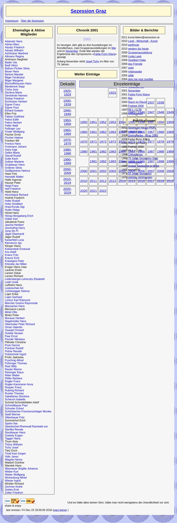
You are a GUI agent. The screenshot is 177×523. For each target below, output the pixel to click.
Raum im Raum (137, 102)
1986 (141, 151)
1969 (170, 132)
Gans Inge (10, 149)
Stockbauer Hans (14, 432)
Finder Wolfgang (13, 131)
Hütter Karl (10, 218)
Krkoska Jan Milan (15, 264)
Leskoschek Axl (13, 288)
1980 (83, 151)
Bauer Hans (11, 71)
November (134, 90)
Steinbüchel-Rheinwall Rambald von (25, 426)
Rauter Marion (12, 369)
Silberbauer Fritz (13, 417)
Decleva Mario (12, 92)
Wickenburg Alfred (15, 477)
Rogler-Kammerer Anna (18, 384)
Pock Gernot (11, 345)
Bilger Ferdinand (13, 77)
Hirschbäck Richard (15, 194)
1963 (112, 132)
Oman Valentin (12, 327)
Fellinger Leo (11, 128)
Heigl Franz (11, 185)
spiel (131, 67)
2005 (131, 171)
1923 (112, 92)
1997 (151, 161)
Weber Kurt (10, 471)
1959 (170, 122)
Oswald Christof (13, 330)
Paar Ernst (10, 336)
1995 (131, 161)
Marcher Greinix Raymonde (20, 303)
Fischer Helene (13, 137)
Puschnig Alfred (13, 360)
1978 (160, 141)
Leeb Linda (10, 282)
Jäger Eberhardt (13, 234)
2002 (103, 171)
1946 (141, 112)
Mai (130, 98)
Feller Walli (10, 125)
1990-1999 (67, 161)
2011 (93, 181)
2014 (122, 181)
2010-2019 (67, 181)
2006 (141, 171)
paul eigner (60, 510)
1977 (151, 141)
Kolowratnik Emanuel (16, 249)
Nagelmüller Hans (14, 321)
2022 (103, 191)
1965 (131, 132)
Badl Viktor (10, 65)
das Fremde (135, 64)
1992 (103, 161)
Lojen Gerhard (12, 297)
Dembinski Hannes (15, 95)
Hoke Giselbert (13, 203)
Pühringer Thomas (15, 363)
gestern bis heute (138, 48)
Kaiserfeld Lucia (13, 240)
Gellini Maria (11, 152)
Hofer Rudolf (11, 200)
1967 (151, 132)
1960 (83, 132)
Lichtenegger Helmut (16, 291)
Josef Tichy (92, 61)
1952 (103, 122)
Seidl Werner (11, 414)
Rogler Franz (11, 381)
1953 (112, 122)
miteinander (135, 71)
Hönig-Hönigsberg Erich (18, 215)
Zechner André (12, 486)
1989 (170, 151)
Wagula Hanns (12, 459)
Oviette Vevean (13, 333)
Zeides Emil (11, 489)
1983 (112, 151)
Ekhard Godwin (13, 110)
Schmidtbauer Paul (15, 405)
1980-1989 (67, 151)
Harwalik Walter (13, 176)
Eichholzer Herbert (15, 101)
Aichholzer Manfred (15, 53)
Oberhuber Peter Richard (19, 324)
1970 (83, 141)
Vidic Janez (10, 456)
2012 (103, 181)
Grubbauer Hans (14, 164)
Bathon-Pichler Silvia (16, 68)
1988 (160, 151)
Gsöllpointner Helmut (16, 170)
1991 (93, 161)
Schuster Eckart (13, 408)
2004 (122, 171)
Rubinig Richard (13, 390)
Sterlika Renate (13, 429)
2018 (160, 181)
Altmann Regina (13, 56)
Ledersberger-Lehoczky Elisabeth (24, 279)
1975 (131, 141)
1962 (103, 132)
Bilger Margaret (13, 80)
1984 (122, 151)
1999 (170, 161)
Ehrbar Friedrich (13, 98)
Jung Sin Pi (10, 230)
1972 (103, 141)
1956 (141, 122)
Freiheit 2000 (136, 105)
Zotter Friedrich (13, 492)
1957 (151, 122)
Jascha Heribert (13, 224)
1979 (170, 141)
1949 (170, 112)
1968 (160, 132)
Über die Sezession (32, 20)
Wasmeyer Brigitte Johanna (20, 468)
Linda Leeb (134, 56)
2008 (160, 171)
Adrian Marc (11, 44)
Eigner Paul (11, 107)
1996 (141, 161)
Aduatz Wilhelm (13, 50)
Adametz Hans (12, 41)
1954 (122, 122)
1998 (160, 161)
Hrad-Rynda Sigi (13, 206)
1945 (131, 112)
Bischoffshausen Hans (17, 83)
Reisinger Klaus (13, 372)
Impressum (11, 20)
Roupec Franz (12, 387)
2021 (93, 191)
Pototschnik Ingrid (14, 354)
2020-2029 (67, 190)
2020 (83, 191)
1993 (112, 161)
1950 (83, 122)
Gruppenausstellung (140, 52)
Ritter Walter (11, 375)
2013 (112, 181)
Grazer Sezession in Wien (143, 165)
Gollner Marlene (13, 161)
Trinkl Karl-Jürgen (14, 453)
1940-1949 (67, 112)
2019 (170, 181)
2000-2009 (67, 171)
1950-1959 (67, 122)
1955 (131, 122)
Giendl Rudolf (12, 155)
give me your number (140, 79)
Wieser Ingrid (12, 480)
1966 (141, 132)
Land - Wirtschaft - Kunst (143, 41)
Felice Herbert (12, 122)
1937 (151, 102)
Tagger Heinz (12, 438)
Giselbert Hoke (137, 60)
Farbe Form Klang (139, 94)
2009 (170, 171)
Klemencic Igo (12, 243)
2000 (83, 171)
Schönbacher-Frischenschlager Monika (27, 411)
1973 (112, 141)
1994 (122, 161)
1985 (131, 151)
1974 (122, 141)
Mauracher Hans (14, 306)
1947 (151, 112)
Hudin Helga (11, 209)
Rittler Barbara (12, 378)
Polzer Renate (12, 351)
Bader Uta (10, 62)
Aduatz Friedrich (13, 47)
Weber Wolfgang (14, 474)
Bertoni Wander (13, 74)
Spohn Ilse (10, 423)
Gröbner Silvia (12, 167)
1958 (160, 122)
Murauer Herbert (13, 318)
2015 (131, 181)
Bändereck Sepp (14, 86)
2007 (151, 171)
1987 (151, 151)
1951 (93, 122)
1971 (93, 141)
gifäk (131, 75)
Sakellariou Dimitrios (16, 396)
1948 (160, 112)
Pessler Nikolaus (14, 339)
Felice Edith (11, 119)
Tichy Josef (10, 447)
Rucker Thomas (13, 393)
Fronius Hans (12, 143)
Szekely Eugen (13, 435)
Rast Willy (10, 366)
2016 (141, 181)
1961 (93, 132)
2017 (151, 181)
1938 (160, 102)
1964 (122, 132)
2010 (83, 181)
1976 (141, 141)
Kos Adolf (9, 252)
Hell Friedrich (12, 188)
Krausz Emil (11, 258)
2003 (112, 171)
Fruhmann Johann (15, 146)
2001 (93, 171)
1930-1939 (67, 102)
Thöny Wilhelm (13, 444)
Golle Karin (10, 158)
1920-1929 (67, 92)
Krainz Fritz (10, 255)
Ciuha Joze (10, 89)
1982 (103, 151)
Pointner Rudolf (13, 348)
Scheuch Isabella (14, 399)
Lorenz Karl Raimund (16, 300)
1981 (93, 151)
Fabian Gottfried (13, 116)
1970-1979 (67, 141)
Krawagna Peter (13, 261)
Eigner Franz (11, 104)
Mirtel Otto (10, 312)
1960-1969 (67, 132)
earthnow (133, 44)
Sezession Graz (88, 11)
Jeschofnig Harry (14, 227)
